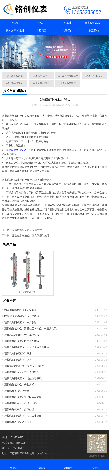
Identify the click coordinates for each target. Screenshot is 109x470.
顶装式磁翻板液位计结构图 (19, 359)
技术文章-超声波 (41, 83)
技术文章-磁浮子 (41, 75)
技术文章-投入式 (94, 75)
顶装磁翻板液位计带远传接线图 (21, 372)
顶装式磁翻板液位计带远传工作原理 (24, 366)
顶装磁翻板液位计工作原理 (19, 422)
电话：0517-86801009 (13, 442)
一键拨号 (40, 464)
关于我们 (68, 30)
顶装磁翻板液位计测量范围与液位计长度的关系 (30, 328)
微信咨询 (68, 464)
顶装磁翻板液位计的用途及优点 (21, 341)
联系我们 (94, 30)
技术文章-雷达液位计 (15, 83)
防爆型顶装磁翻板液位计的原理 (21, 316)
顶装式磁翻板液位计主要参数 (20, 322)
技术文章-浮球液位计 (68, 75)
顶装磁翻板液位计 (16, 150)
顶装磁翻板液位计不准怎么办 (20, 403)
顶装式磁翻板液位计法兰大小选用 (23, 415)
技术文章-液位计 (94, 22)
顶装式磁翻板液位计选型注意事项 (23, 378)
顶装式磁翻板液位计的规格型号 (21, 335)
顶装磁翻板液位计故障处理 (19, 409)
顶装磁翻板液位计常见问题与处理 (30, 235)
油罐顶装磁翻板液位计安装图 (20, 310)
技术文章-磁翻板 (15, 75)
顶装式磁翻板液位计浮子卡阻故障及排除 (26, 347)
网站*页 (15, 22)
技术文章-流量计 (15, 30)
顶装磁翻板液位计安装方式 (27, 230)
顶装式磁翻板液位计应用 (18, 353)
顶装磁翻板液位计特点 (16, 391)
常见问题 (41, 30)
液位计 (41, 22)
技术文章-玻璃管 (68, 83)
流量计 (67, 22)
